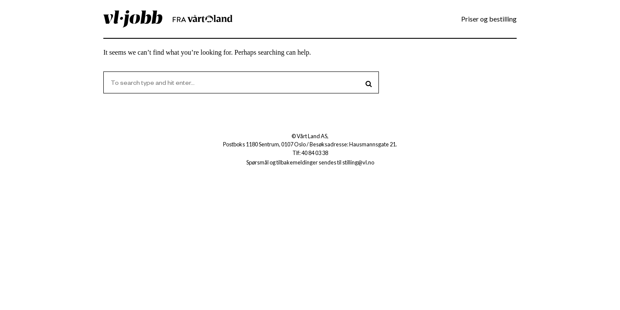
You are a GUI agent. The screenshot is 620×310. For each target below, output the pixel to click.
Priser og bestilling (489, 19)
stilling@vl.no (358, 162)
